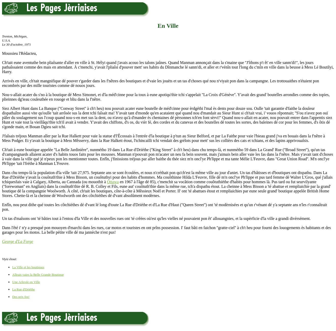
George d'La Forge (17, 241)
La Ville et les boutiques (28, 267)
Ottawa (113, 182)
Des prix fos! (21, 297)
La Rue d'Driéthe (23, 289)
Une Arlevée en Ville (26, 282)
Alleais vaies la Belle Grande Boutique (38, 274)
